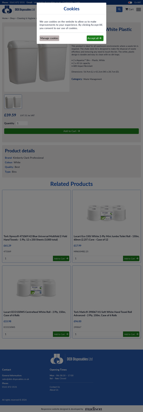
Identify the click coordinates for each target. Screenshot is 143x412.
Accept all (94, 38)
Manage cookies (49, 38)
